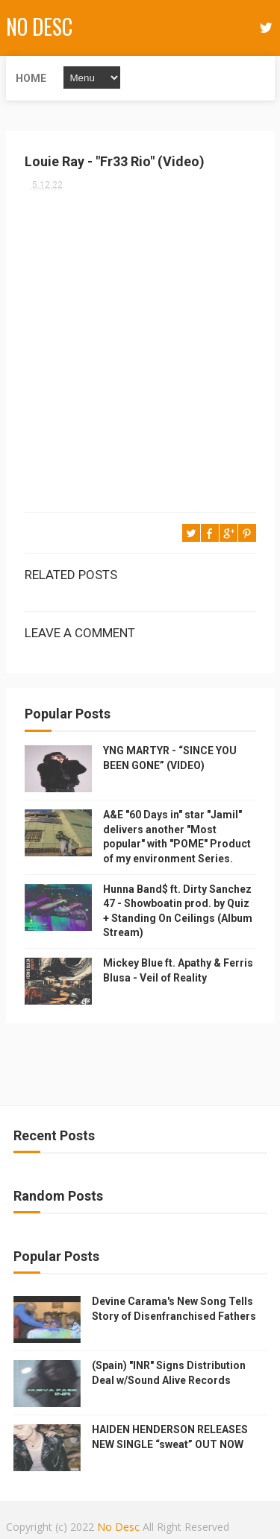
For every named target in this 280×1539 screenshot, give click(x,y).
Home (31, 78)
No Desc (39, 26)
